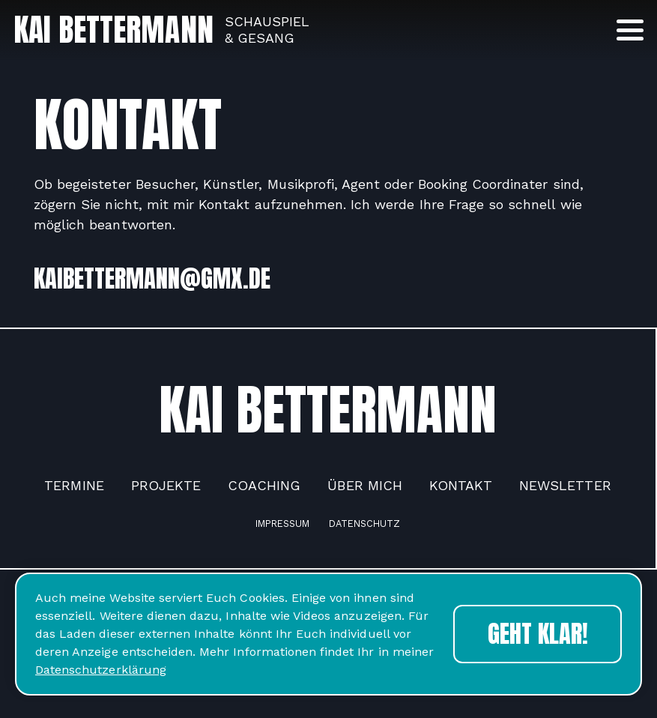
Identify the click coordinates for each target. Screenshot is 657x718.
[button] (630, 29)
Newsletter (565, 485)
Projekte (166, 485)
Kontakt (460, 485)
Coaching (264, 485)
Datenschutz (365, 523)
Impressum (282, 523)
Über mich (364, 485)
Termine (73, 485)
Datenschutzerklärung (100, 670)
